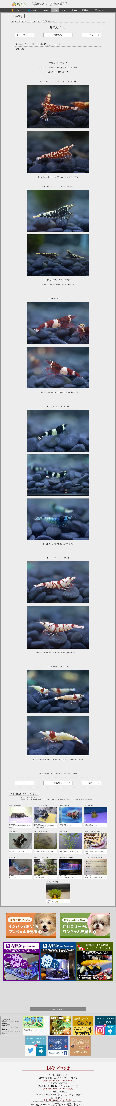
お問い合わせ (98, 10)
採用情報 (85, 10)
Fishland (34, 10)
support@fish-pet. (62, 1091)
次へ (91, 35)
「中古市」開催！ (8, 987)
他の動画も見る (58, 978)
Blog (55, 10)
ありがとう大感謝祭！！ (10, 1003)
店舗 (63, 10)
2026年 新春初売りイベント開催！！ (13, 990)
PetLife (17, 10)
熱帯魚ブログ (23, 21)
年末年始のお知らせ (9, 993)
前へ (25, 35)
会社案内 (74, 10)
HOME (14, 21)
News (46, 10)
